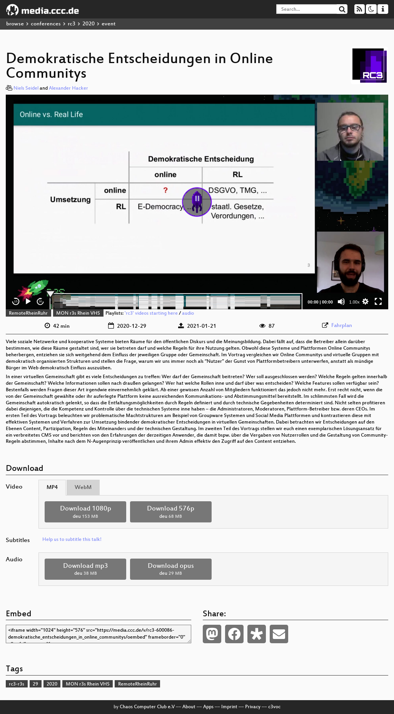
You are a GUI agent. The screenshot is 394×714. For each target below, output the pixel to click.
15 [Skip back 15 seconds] (16, 301)
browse (15, 24)
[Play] (28, 301)
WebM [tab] (83, 487)
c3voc (274, 707)
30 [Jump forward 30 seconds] (40, 301)
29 (35, 684)
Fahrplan (341, 325)
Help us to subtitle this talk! (72, 539)
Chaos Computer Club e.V (147, 707)
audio (188, 313)
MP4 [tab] (52, 487)
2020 (88, 24)
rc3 (71, 24)
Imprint (229, 707)
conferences (46, 24)
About (188, 707)
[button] (197, 202)
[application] (197, 202)
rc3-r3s (16, 684)
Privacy (252, 707)
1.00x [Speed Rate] (354, 302)
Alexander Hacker (68, 88)
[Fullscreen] (378, 301)
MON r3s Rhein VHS (78, 313)
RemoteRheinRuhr (28, 313)
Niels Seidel (25, 88)
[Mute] (341, 301)
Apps (208, 707)
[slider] (176, 301)
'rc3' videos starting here (151, 313)
